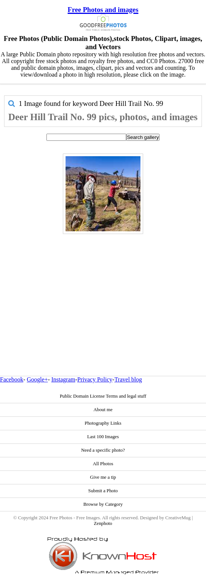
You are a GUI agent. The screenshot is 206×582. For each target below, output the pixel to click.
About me (103, 409)
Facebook (11, 379)
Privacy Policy (94, 379)
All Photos (103, 463)
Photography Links (103, 423)
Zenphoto (103, 523)
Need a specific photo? (103, 450)
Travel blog (128, 379)
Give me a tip (103, 477)
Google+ (37, 379)
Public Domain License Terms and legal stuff (103, 396)
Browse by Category (102, 504)
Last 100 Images (103, 436)
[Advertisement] (103, 288)
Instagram (63, 379)
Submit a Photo (103, 490)
